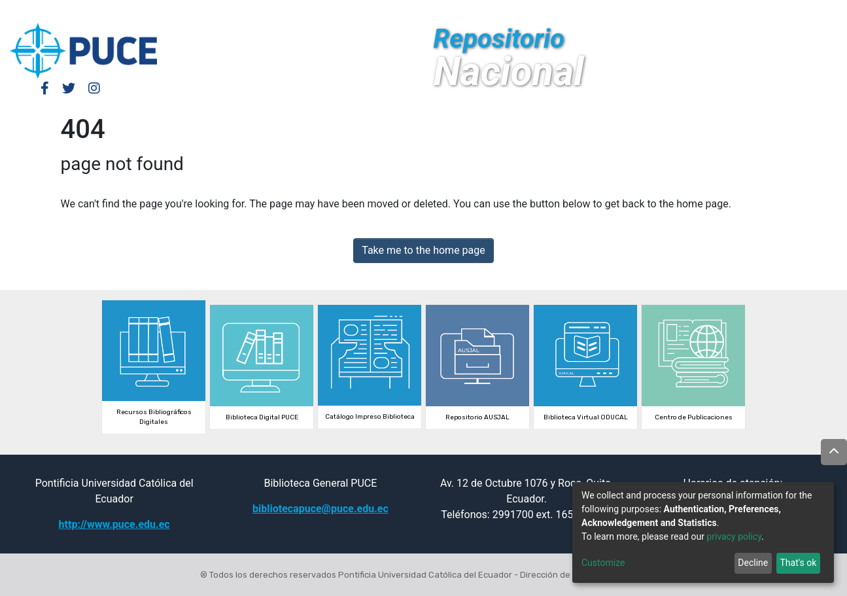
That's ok (798, 562)
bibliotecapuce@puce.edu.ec (320, 508)
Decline (753, 562)
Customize (603, 562)
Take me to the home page (423, 250)
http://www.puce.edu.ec (114, 524)
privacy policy (733, 536)
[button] (738, 12)
